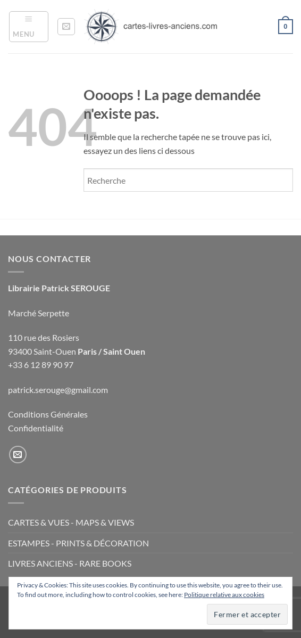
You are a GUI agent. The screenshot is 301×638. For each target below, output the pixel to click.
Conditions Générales (48, 414)
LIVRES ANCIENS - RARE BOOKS (69, 563)
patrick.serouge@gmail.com (58, 390)
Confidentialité (35, 428)
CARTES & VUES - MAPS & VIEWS (71, 522)
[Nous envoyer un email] (18, 454)
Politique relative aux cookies (224, 595)
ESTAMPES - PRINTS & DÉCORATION (78, 543)
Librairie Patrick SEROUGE (59, 288)
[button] (28, 26)
